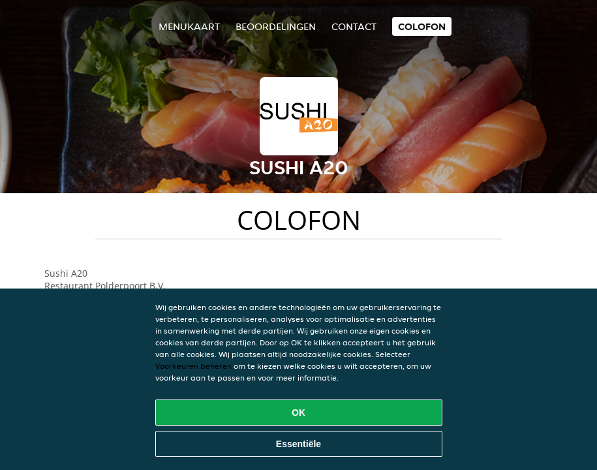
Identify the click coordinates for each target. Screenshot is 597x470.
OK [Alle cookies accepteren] (298, 412)
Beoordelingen (276, 26)
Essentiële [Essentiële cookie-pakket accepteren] (298, 444)
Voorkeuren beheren (193, 366)
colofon (422, 26)
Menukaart (189, 26)
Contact (353, 26)
